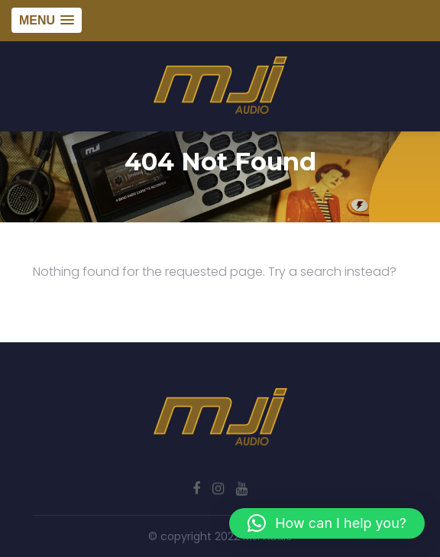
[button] (327, 523)
